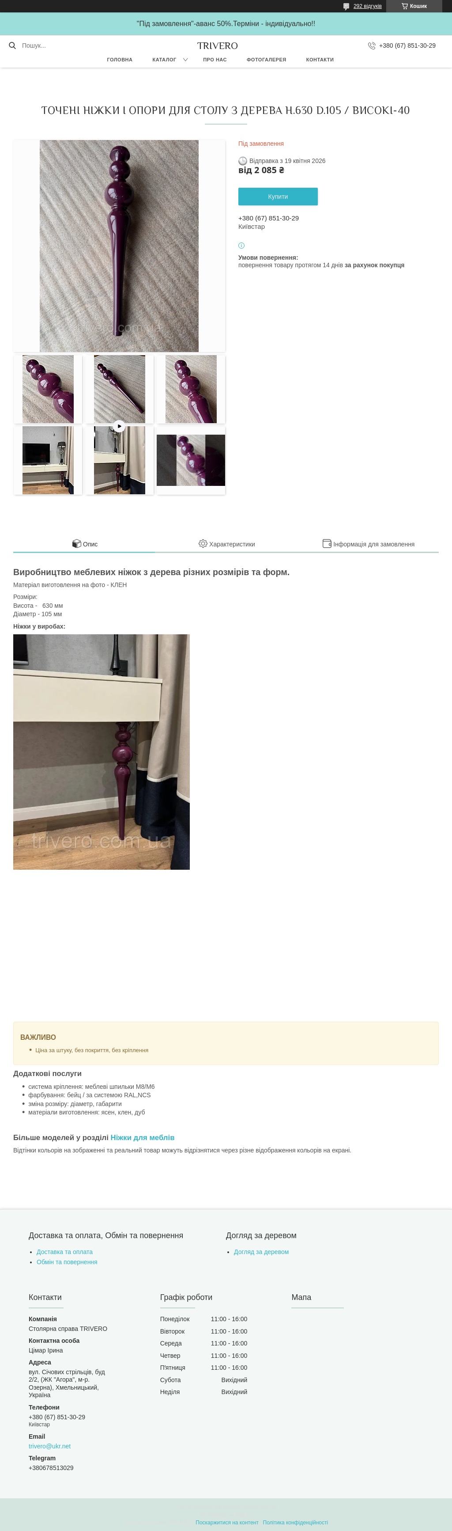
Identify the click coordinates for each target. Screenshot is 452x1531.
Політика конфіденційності (295, 1523)
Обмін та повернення (67, 1262)
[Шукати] (12, 45)
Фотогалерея (266, 59)
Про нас (215, 59)
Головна (119, 59)
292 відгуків (368, 6)
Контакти (320, 59)
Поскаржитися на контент (227, 1523)
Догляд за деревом (261, 1251)
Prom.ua (267, 1507)
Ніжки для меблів (143, 1137)
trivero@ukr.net (50, 1446)
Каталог (164, 59)
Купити (278, 196)
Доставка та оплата (65, 1251)
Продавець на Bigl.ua (226, 1515)
